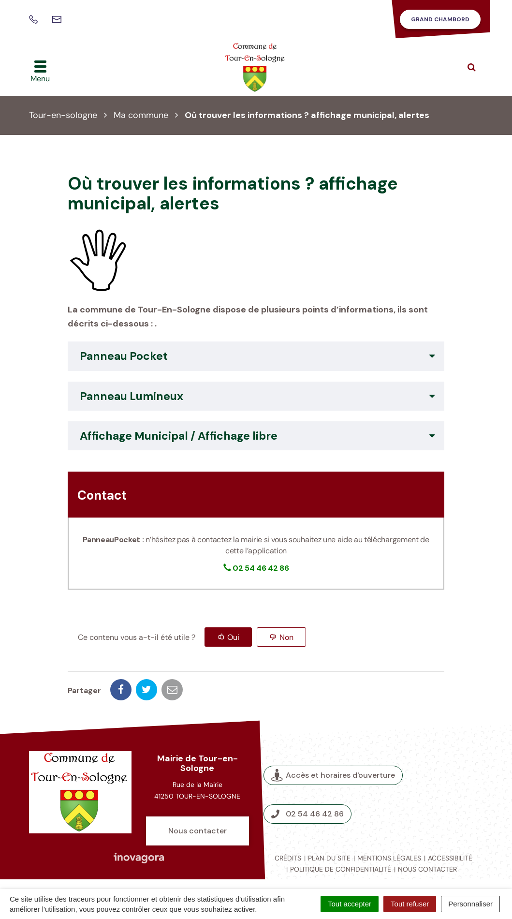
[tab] (256, 356)
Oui (233, 637)
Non (286, 637)
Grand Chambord (440, 19)
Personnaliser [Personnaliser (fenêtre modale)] (470, 904)
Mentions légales (389, 858)
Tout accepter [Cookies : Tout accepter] (349, 904)
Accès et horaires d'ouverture (333, 775)
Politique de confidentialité (340, 869)
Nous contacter (197, 831)
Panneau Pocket (124, 356)
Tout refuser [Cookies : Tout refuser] (410, 904)
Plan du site (329, 858)
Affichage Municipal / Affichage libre (179, 436)
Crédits (288, 858)
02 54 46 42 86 (307, 814)
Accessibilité (450, 858)
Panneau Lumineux (131, 396)
